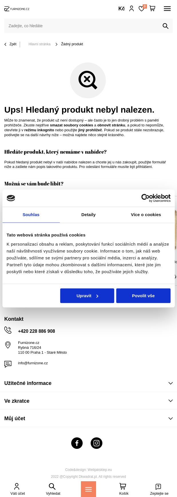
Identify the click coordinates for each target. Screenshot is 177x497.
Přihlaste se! (132, 8)
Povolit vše (143, 295)
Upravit (87, 295)
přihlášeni (144, 167)
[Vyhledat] (165, 26)
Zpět (10, 44)
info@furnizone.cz (33, 363)
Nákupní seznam (145, 6)
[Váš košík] (152, 8)
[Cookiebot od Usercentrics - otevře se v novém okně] (145, 198)
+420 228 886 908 (36, 331)
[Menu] (88, 489)
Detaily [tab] (88, 214)
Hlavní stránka (40, 44)
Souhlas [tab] (31, 214)
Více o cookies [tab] (146, 214)
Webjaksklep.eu (100, 470)
